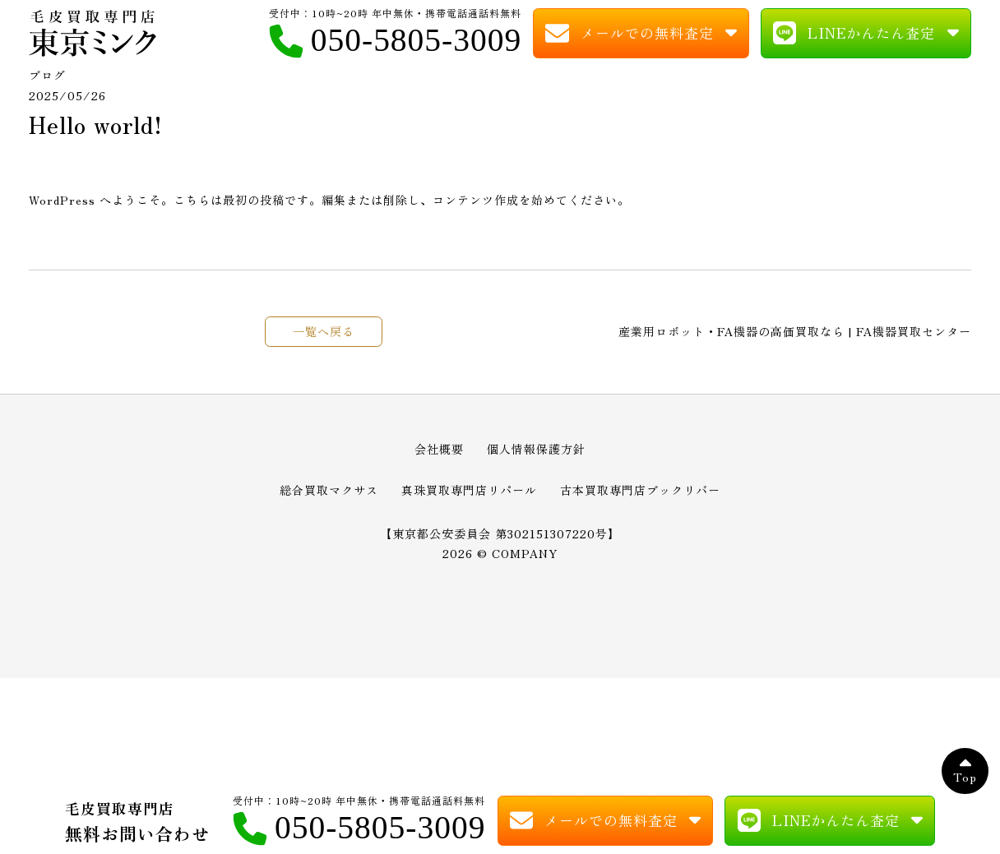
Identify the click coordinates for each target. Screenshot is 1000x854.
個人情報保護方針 (536, 456)
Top (965, 783)
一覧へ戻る (323, 338)
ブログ (47, 82)
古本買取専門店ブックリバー (640, 496)
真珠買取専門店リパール (469, 496)
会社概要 (439, 456)
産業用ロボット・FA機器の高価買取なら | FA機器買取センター (794, 338)
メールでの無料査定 (647, 35)
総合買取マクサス (329, 496)
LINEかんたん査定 (871, 35)
